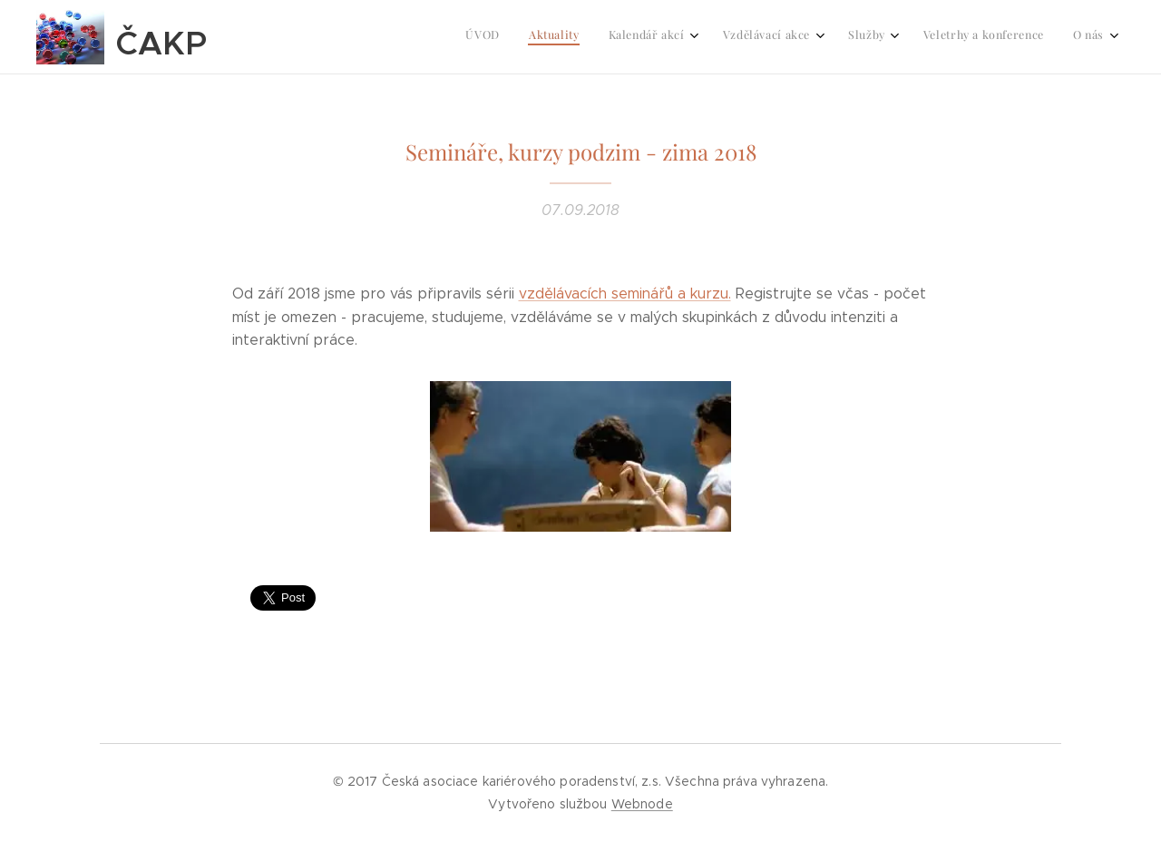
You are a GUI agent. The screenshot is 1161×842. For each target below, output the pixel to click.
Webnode (642, 804)
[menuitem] (907, 37)
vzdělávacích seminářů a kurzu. (625, 293)
